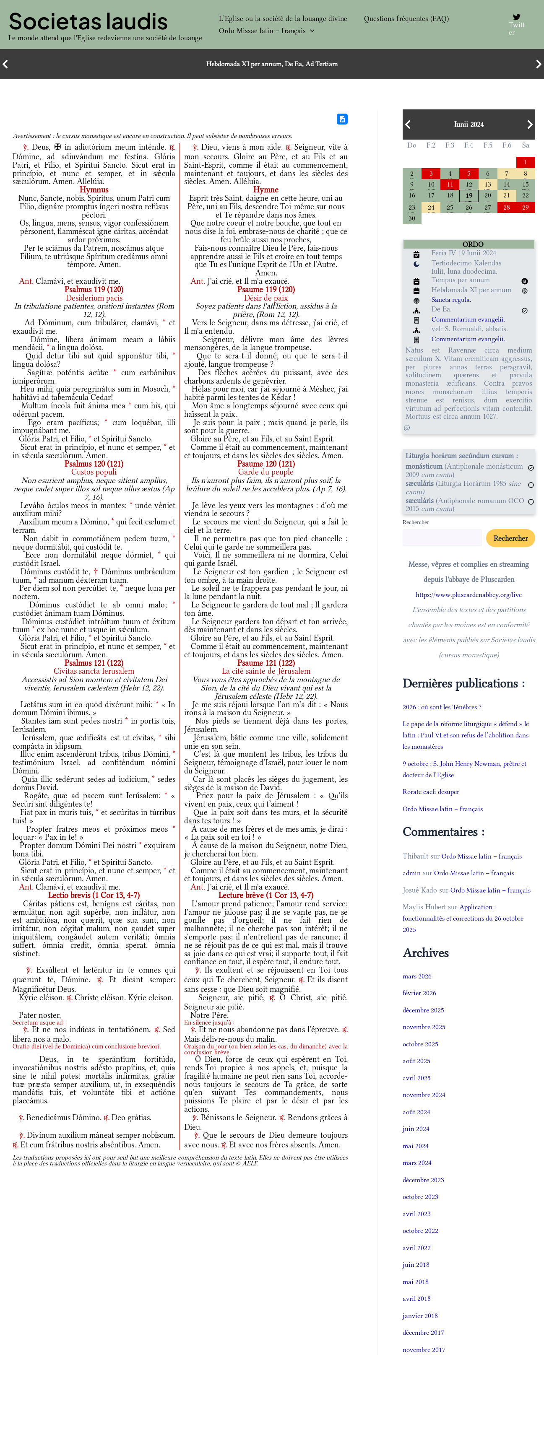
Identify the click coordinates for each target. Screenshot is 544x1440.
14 (506, 185)
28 (506, 209)
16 (412, 197)
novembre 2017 (425, 1364)
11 (450, 185)
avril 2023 (417, 1229)
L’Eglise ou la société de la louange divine (279, 18)
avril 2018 (417, 1313)
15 (525, 185)
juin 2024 (416, 1143)
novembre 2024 (425, 1109)
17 (431, 197)
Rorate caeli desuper (433, 795)
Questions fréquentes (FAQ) (393, 18)
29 (525, 209)
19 (469, 197)
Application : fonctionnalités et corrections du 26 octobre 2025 (468, 933)
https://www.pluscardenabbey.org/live (468, 598)
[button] (306, 31)
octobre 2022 (421, 1245)
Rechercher (416, 525)
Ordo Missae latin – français (262, 31)
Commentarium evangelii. (471, 323)
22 (525, 197)
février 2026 (420, 1008)
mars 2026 (418, 991)
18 (450, 197)
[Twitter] (516, 24)
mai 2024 (416, 1161)
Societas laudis (88, 20)
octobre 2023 (421, 1211)
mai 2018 (416, 1296)
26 (469, 209)
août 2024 (417, 1127)
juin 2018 (416, 1279)
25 (450, 209)
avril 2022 (417, 1262)
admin (412, 876)
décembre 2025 (425, 1025)
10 (431, 185)
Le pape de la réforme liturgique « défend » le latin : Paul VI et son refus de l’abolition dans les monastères (466, 738)
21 (506, 197)
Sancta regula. (453, 303)
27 (487, 209)
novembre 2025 (425, 1042)
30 (412, 221)
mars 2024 (418, 1177)
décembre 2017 (425, 1347)
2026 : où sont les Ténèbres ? (446, 710)
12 (469, 185)
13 (487, 185)
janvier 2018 (421, 1330)
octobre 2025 (421, 1059)
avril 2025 (417, 1093)
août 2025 (417, 1076)
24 (431, 209)
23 (412, 209)
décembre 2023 (425, 1195)
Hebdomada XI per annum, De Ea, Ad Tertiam (272, 64)
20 (487, 197)
